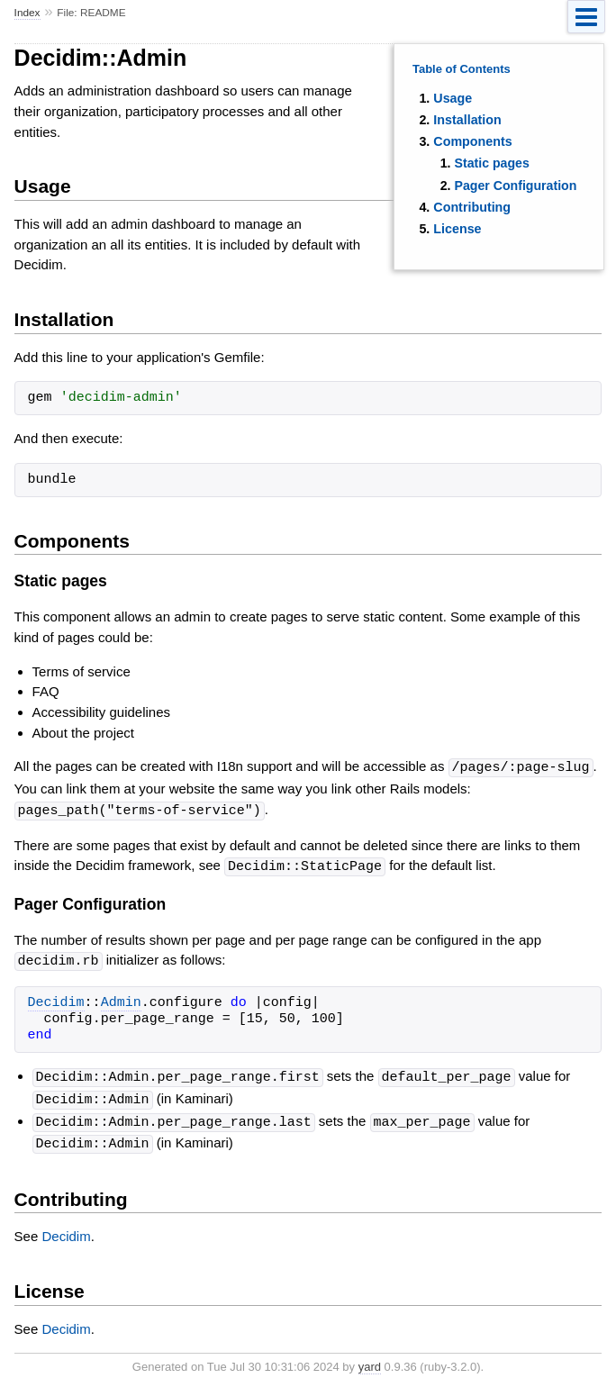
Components (472, 141)
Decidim (56, 1000)
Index (27, 12)
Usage (452, 98)
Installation (467, 120)
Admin (121, 1000)
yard (369, 1359)
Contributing (472, 207)
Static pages (491, 163)
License (457, 229)
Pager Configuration (515, 185)
